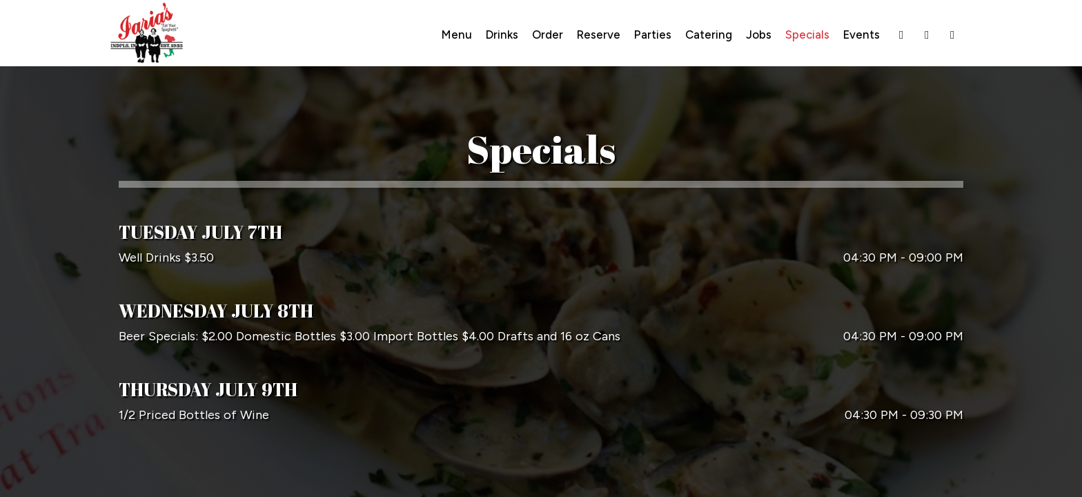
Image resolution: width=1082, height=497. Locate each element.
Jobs (758, 34)
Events (861, 34)
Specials (807, 34)
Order (547, 34)
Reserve (598, 34)
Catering (708, 34)
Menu (457, 34)
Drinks (502, 34)
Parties (652, 34)
